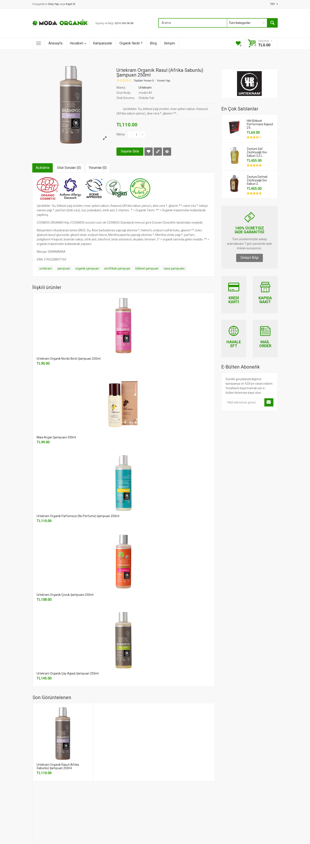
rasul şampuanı (174, 268)
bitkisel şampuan (146, 268)
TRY (274, 4)
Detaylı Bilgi (249, 258)
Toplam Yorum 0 (144, 80)
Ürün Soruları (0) (69, 168)
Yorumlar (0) (98, 168)
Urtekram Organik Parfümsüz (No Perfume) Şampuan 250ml (78, 516)
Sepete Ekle (130, 151)
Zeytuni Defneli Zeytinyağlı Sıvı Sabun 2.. (257, 180)
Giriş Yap (54, 4)
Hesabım (78, 43)
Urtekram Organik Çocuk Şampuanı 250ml (65, 594)
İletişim (169, 43)
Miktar (120, 134)
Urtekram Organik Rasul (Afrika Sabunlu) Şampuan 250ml (58, 766)
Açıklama (42, 168)
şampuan (63, 268)
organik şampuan (87, 268)
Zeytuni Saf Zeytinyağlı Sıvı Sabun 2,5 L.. (257, 152)
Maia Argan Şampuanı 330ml (56, 437)
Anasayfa (55, 43)
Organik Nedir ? (131, 43)
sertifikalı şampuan (117, 268)
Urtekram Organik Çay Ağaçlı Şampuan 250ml (68, 673)
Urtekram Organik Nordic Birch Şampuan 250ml (69, 358)
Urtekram (145, 87)
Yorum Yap (163, 80)
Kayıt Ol (70, 4)
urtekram (45, 268)
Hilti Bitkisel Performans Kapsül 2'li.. (260, 124)
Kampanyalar (102, 43)
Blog (153, 43)
